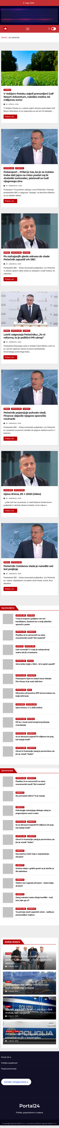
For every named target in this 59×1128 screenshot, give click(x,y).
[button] (49, 29)
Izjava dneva (8, 490)
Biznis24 (6, 252)
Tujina (8, 981)
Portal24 (29, 1106)
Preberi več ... (10, 117)
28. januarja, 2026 (13, 573)
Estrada (8, 953)
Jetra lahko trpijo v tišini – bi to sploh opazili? (35, 664)
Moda (29, 689)
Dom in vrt (19, 646)
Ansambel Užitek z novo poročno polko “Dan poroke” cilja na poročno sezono (28, 960)
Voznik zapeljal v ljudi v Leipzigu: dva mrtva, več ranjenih (28, 1011)
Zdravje (30, 660)
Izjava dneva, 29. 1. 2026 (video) (22, 494)
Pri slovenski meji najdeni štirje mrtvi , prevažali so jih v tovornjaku (29, 1035)
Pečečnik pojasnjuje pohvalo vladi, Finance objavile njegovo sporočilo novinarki (25, 415)
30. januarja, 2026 (13, 264)
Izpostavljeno (8, 168)
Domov (4, 37)
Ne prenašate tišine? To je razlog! (30, 796)
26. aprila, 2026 (12, 104)
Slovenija (7, 89)
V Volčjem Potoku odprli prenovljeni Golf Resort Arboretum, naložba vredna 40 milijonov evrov (28, 96)
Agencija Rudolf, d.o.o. (49, 1123)
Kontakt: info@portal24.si (16, 1082)
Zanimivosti (31, 631)
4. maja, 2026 (13, 966)
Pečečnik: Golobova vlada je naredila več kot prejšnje (28, 568)
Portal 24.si (6, 1057)
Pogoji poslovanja (8, 1069)
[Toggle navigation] (27, 29)
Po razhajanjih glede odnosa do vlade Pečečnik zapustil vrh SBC (27, 258)
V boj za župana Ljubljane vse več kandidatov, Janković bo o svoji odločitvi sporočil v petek (33, 622)
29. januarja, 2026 (13, 423)
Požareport (19, 168)
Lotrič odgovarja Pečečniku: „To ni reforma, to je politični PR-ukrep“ (24, 336)
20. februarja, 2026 (14, 186)
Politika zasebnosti (9, 1063)
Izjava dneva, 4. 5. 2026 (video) (29, 708)
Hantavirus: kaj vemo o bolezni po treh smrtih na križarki (27, 986)
